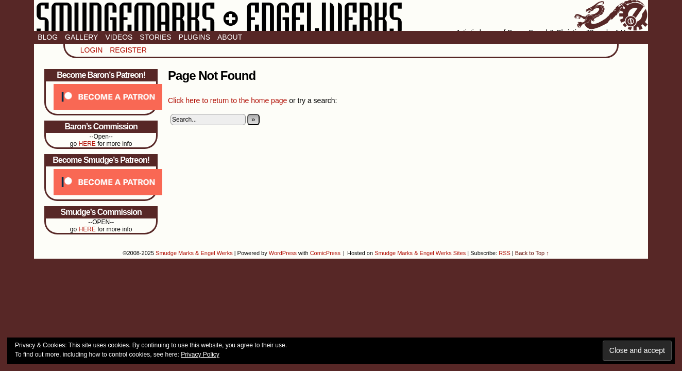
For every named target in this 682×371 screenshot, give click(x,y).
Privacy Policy (200, 354)
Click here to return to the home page (227, 100)
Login (91, 50)
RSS (504, 253)
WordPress (283, 253)
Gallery (81, 37)
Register (128, 50)
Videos (118, 37)
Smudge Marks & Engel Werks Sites (420, 253)
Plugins (194, 37)
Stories (155, 37)
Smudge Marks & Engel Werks (341, 15)
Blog (48, 37)
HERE (86, 143)
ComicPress (325, 253)
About (229, 37)
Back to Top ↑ (532, 253)
